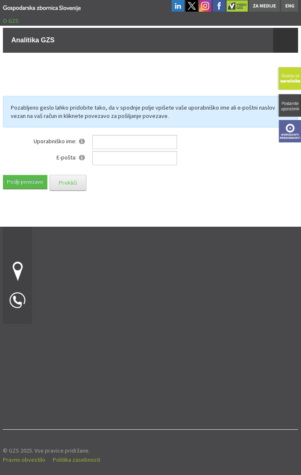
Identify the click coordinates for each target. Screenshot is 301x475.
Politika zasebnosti (76, 459)
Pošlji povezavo (25, 181)
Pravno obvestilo (24, 459)
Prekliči (68, 182)
